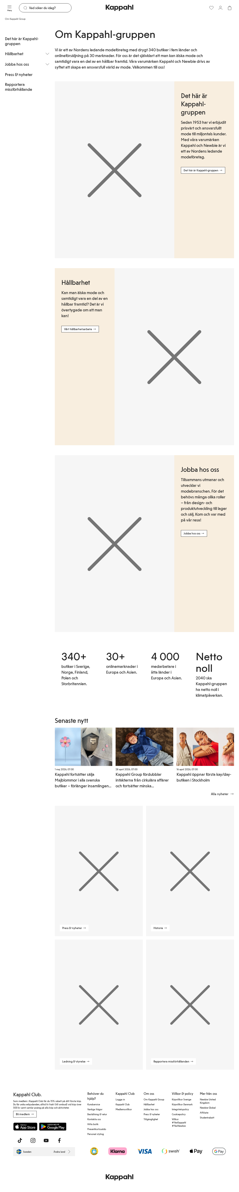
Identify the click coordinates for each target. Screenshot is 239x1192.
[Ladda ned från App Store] (25, 1126)
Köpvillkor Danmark (182, 1104)
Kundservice (93, 1104)
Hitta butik (92, 1124)
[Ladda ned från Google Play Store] (52, 1126)
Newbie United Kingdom (208, 1101)
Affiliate (204, 1112)
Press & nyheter (19, 74)
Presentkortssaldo (96, 1129)
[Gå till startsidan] (119, 8)
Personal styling (95, 1133)
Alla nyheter (222, 794)
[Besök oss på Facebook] (59, 1140)
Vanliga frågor (94, 1109)
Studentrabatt (207, 1117)
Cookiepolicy (179, 1114)
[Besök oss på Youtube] (46, 1140)
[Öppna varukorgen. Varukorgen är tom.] (229, 7)
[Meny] (9, 7)
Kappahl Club (123, 1104)
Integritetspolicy (180, 1109)
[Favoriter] (211, 7)
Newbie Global (208, 1107)
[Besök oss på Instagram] (33, 1140)
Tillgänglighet (151, 1119)
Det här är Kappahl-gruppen (22, 41)
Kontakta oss (94, 1119)
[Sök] (50, 8)
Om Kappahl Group (154, 1099)
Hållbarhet (149, 1104)
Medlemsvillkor (124, 1109)
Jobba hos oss (151, 1109)
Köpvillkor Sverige (181, 1099)
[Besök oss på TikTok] (19, 1140)
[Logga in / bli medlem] (220, 7)
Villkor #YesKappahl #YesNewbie (179, 1122)
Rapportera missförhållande (18, 87)
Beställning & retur (97, 1114)
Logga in (120, 1099)
